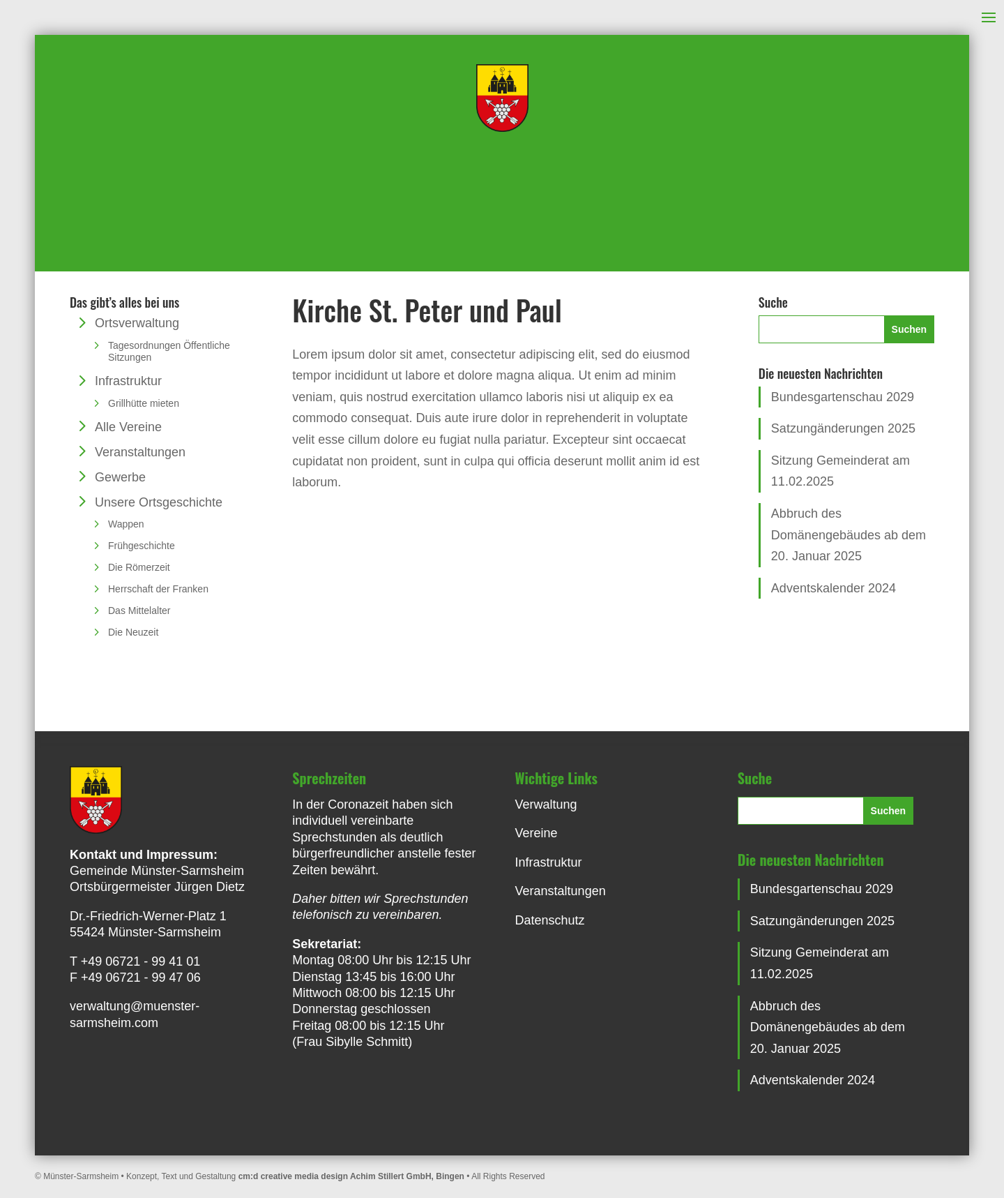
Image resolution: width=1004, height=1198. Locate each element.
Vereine (536, 833)
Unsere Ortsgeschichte (158, 502)
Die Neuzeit (133, 632)
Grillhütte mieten (143, 403)
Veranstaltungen (140, 452)
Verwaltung (546, 804)
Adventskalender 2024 (833, 588)
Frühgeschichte (141, 545)
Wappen (126, 524)
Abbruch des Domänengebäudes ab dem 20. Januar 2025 (848, 535)
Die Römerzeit (139, 567)
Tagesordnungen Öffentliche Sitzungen (169, 352)
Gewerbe (120, 477)
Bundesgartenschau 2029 (842, 397)
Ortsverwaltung (137, 323)
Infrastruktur (128, 381)
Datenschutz (550, 920)
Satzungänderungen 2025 (843, 428)
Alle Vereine (128, 427)
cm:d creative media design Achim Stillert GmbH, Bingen (351, 1176)
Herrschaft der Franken (158, 588)
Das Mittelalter (139, 610)
